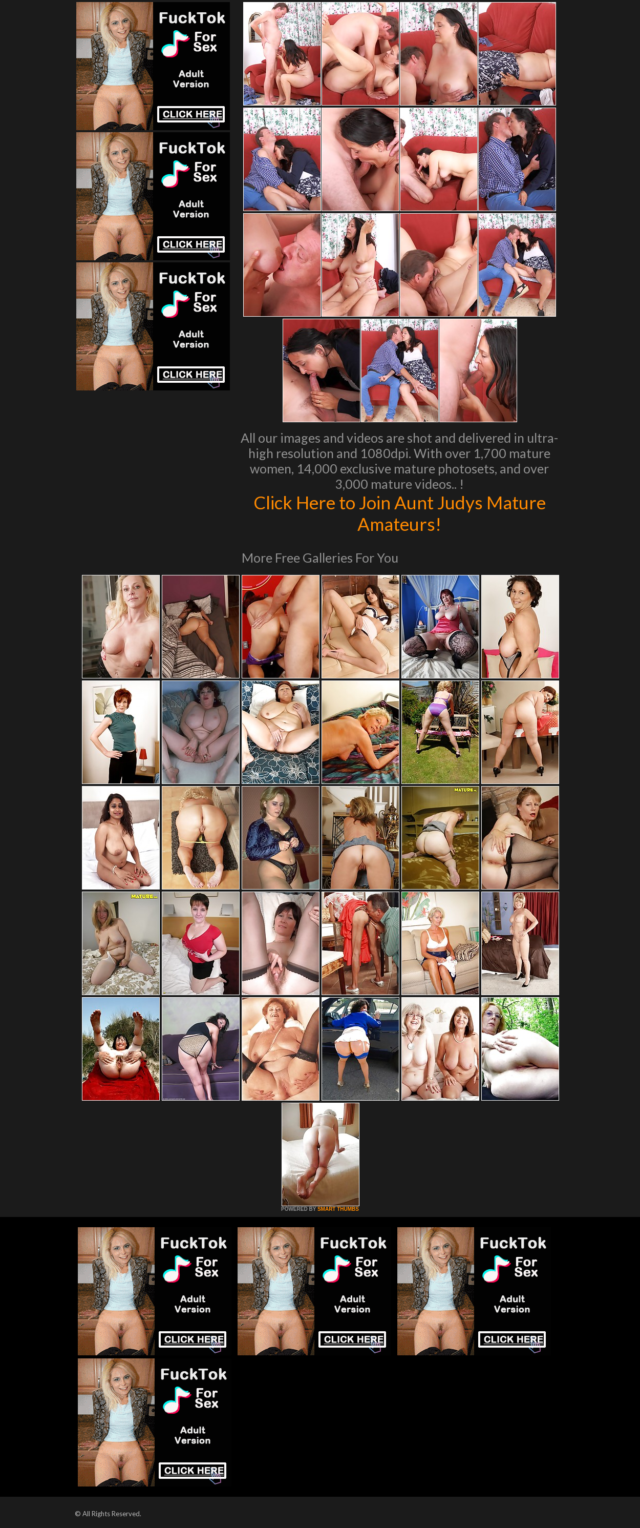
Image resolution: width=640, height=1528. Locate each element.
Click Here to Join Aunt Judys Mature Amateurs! (399, 512)
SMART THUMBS (338, 1209)
